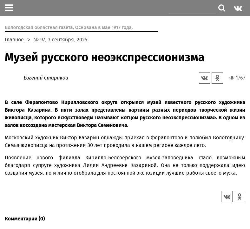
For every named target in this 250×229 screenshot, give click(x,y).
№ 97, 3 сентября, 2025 (60, 40)
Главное (14, 40)
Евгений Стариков (45, 78)
